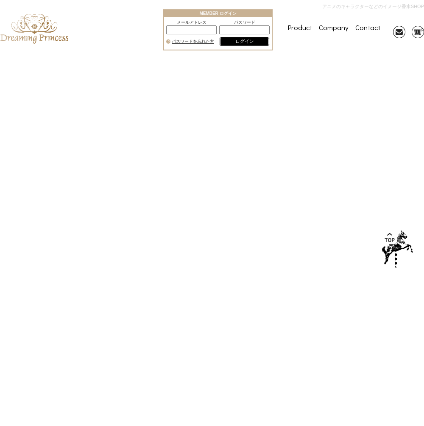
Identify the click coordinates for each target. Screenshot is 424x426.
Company (334, 27)
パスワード (244, 22)
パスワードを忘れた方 (193, 41)
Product (299, 27)
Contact (367, 27)
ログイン (244, 41)
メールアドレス (191, 22)
